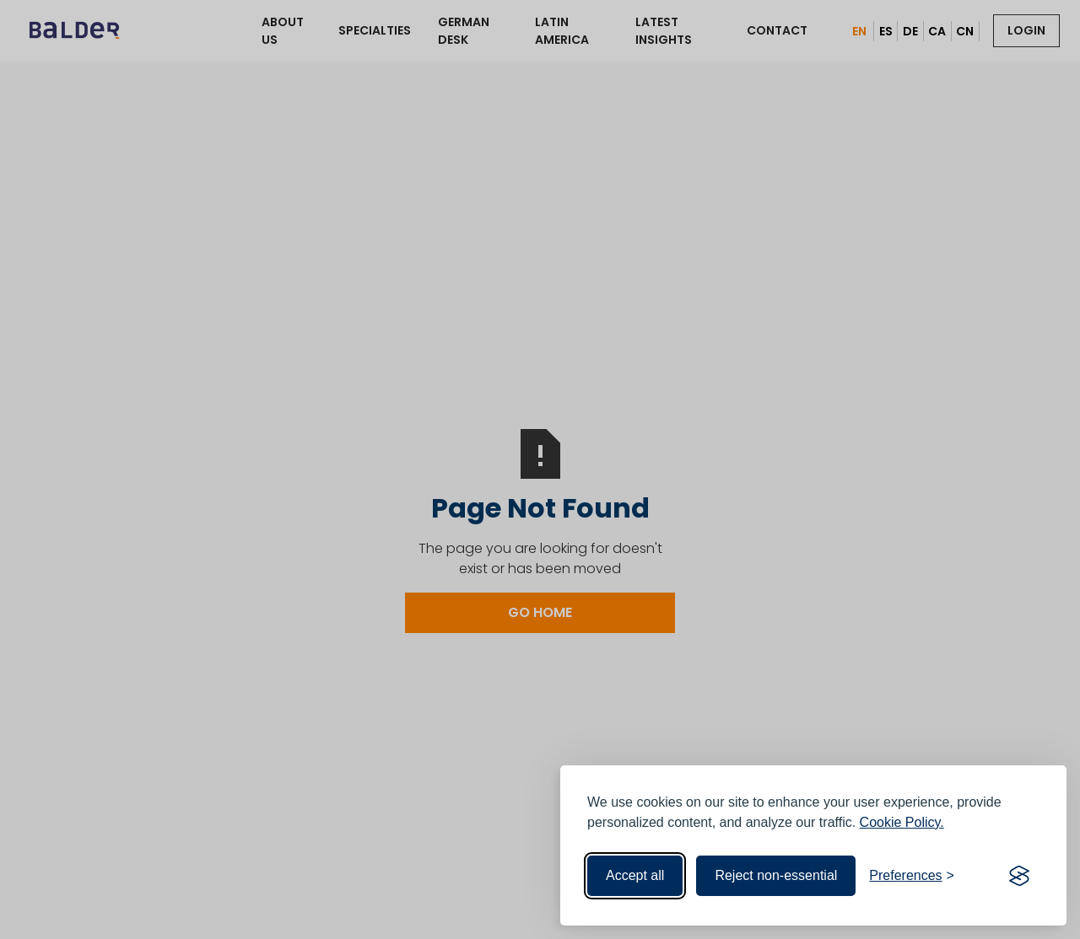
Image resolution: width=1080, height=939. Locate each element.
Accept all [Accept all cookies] (635, 875)
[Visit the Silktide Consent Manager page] (1019, 876)
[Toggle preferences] (911, 876)
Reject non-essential (776, 875)
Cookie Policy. (902, 822)
